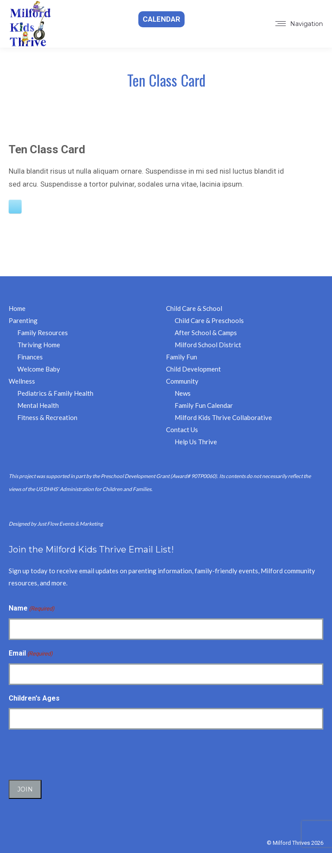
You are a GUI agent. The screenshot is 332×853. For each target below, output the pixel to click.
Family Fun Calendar (204, 405)
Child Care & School (194, 308)
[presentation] (74, 753)
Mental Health (38, 405)
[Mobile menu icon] (299, 23)
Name (31, 609)
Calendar (161, 19)
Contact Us (182, 429)
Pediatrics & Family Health (55, 393)
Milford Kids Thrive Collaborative (223, 417)
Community (182, 381)
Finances (30, 357)
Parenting (23, 320)
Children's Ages (34, 698)
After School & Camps (206, 332)
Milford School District (208, 345)
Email (31, 654)
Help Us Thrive (196, 442)
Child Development (193, 369)
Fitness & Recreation (47, 417)
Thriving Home (38, 345)
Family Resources (42, 332)
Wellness (22, 381)
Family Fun (181, 357)
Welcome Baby (38, 369)
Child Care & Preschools (209, 320)
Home (17, 308)
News (183, 393)
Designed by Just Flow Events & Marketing (56, 523)
